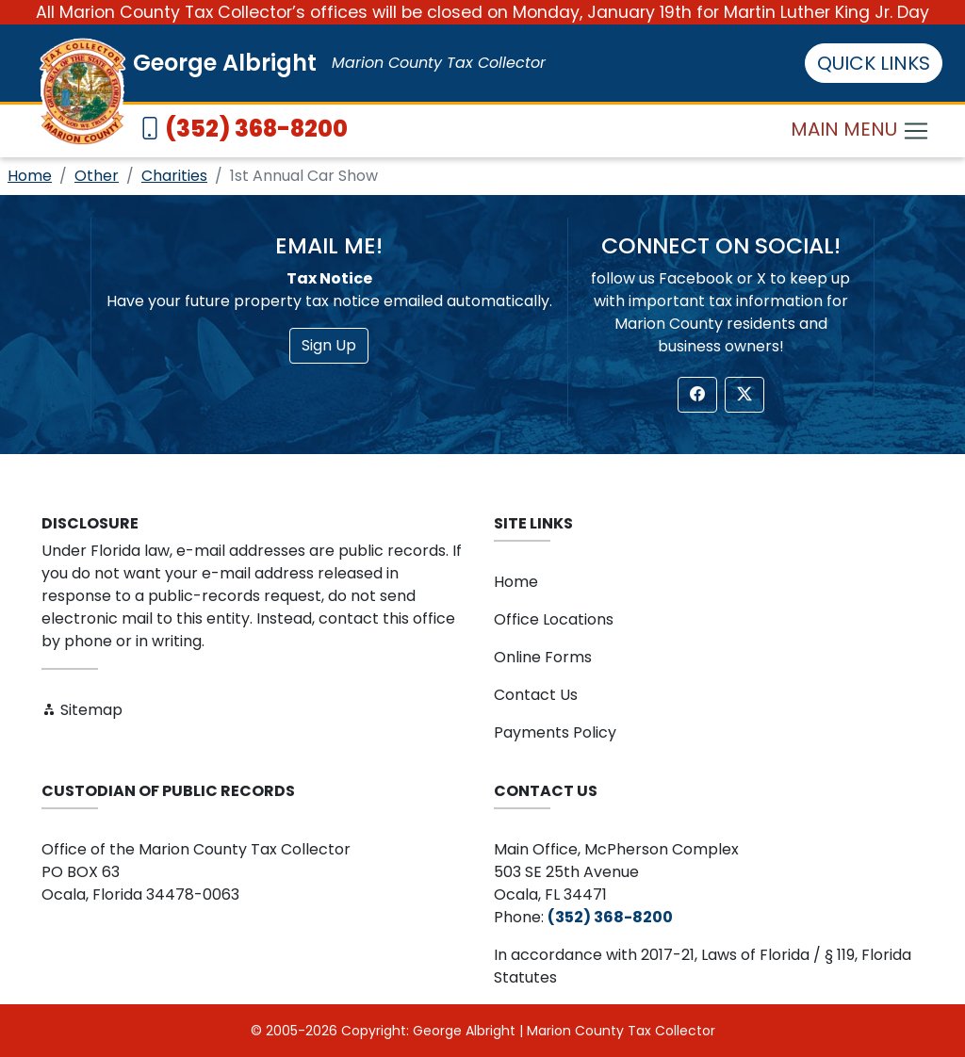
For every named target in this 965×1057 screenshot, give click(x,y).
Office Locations (553, 619)
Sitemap (82, 710)
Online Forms (543, 657)
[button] (697, 395)
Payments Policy (555, 732)
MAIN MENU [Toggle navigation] (860, 131)
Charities (174, 176)
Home (30, 176)
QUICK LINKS (873, 63)
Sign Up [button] (329, 345)
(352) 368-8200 (256, 128)
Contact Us (536, 695)
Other (96, 176)
